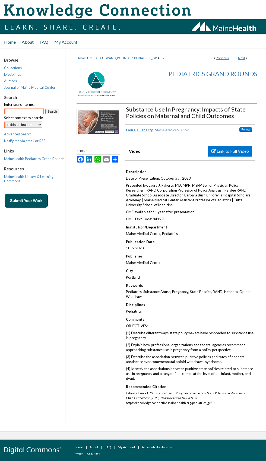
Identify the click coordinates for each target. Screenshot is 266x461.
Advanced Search (17, 134)
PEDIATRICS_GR (145, 58)
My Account (126, 447)
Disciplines (12, 74)
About (94, 447)
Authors (10, 81)
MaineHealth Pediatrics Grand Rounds (34, 159)
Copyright (93, 453)
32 (162, 58)
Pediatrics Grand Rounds (213, 74)
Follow (245, 129)
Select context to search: (23, 118)
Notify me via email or (24, 141)
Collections (13, 68)
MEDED (95, 58)
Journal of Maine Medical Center (29, 87)
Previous (222, 58)
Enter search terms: (19, 104)
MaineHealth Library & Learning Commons (28, 178)
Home (81, 58)
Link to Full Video (230, 151)
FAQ (108, 447)
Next (241, 58)
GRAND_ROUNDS (117, 58)
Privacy (78, 453)
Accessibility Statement (159, 447)
